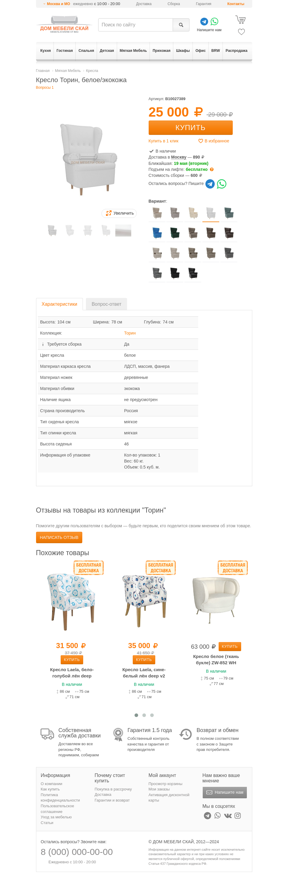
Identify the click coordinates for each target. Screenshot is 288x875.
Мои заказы (159, 789)
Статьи (47, 822)
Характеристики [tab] (59, 304)
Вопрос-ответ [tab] (106, 304)
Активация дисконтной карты (169, 798)
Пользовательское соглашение (57, 809)
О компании (51, 783)
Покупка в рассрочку (113, 789)
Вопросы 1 (45, 87)
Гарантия (203, 4)
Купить (190, 128)
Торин (130, 333)
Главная (43, 71)
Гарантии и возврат (112, 800)
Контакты (235, 4)
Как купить (50, 789)
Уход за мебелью (56, 817)
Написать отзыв (59, 537)
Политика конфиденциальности (60, 798)
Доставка (144, 4)
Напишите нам (224, 792)
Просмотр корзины (166, 783)
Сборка (174, 4)
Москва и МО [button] (58, 4)
